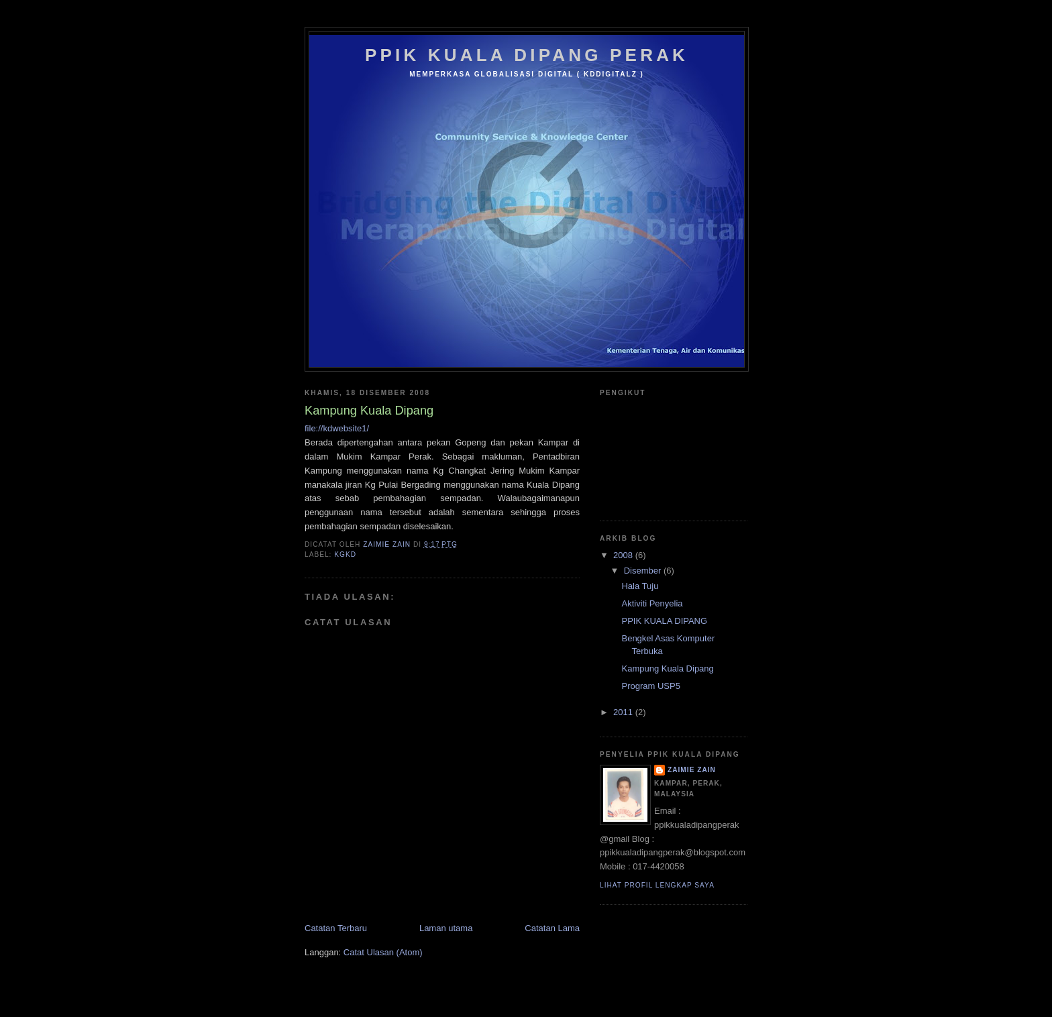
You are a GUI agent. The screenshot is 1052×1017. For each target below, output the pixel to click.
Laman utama (446, 928)
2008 (624, 555)
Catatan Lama (552, 928)
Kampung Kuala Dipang (667, 668)
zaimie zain (692, 769)
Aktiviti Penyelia (651, 603)
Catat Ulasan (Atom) (383, 952)
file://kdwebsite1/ (337, 428)
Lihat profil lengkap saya (657, 885)
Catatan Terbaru (336, 928)
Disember (644, 571)
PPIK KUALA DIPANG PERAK (526, 55)
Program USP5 (650, 686)
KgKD (345, 554)
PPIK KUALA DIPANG (664, 621)
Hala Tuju (639, 586)
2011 (624, 712)
